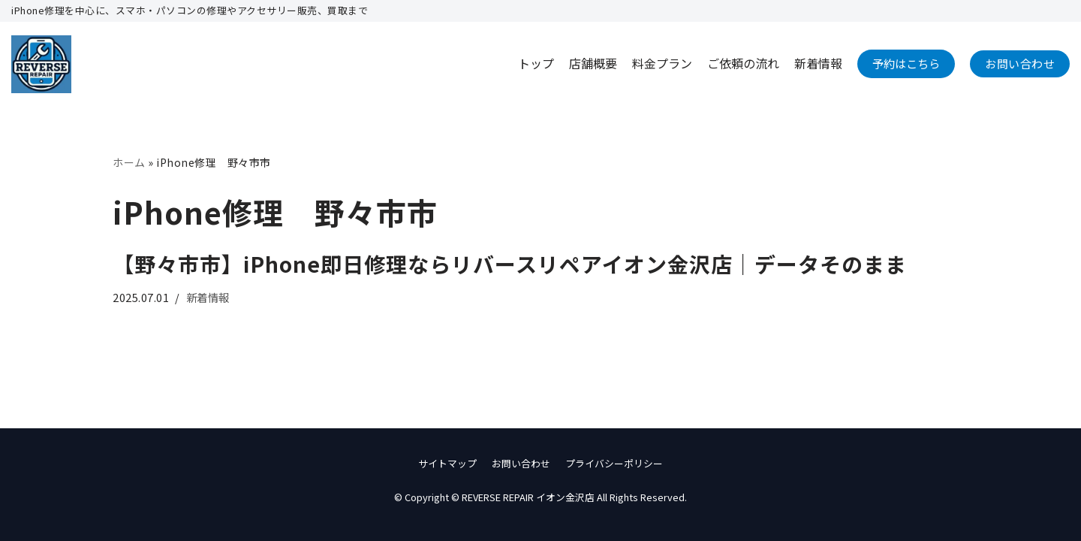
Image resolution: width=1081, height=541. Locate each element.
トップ (536, 63)
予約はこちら (906, 63)
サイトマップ (447, 463)
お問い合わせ (1020, 63)
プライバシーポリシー (614, 463)
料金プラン (662, 63)
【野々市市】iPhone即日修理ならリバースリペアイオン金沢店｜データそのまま (510, 264)
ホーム (129, 162)
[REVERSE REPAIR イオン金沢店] (41, 64)
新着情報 (818, 63)
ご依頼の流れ (743, 63)
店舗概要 (593, 63)
